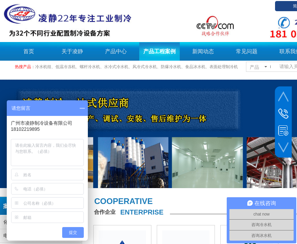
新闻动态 (203, 51)
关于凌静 (72, 51)
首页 (28, 51)
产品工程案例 (159, 51)
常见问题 (246, 51)
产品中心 (116, 51)
